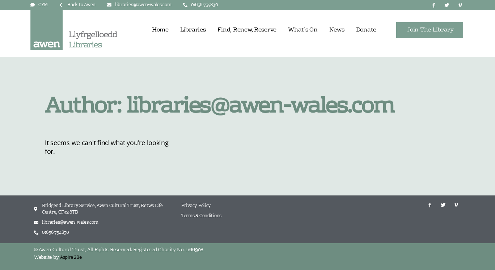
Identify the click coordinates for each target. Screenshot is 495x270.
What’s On (303, 30)
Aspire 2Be (70, 257)
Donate (366, 30)
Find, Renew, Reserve (247, 30)
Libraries (193, 30)
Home (160, 30)
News (336, 30)
